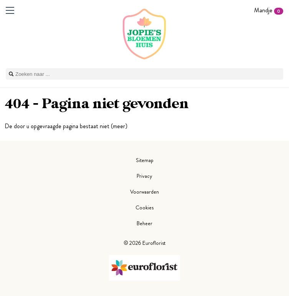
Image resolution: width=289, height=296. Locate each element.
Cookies (144, 207)
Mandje (268, 10)
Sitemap (145, 160)
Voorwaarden (144, 192)
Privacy (144, 176)
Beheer (144, 223)
